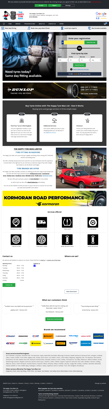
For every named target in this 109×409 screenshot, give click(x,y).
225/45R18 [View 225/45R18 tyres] (81, 390)
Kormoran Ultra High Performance (47, 396)
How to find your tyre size (81, 69)
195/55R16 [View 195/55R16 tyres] (61, 390)
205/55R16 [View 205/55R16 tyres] (41, 390)
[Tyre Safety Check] (41, 240)
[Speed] (96, 60)
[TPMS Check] (67, 223)
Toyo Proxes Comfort (71, 398)
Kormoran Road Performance (66, 396)
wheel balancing (32, 182)
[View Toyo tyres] (98, 343)
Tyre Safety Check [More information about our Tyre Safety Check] (55, 371)
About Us (42, 24)
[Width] (63, 60)
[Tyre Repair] (93, 223)
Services (17, 24)
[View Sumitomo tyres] (85, 343)
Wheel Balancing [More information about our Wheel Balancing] (77, 371)
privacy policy (96, 2)
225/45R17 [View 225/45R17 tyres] (48, 390)
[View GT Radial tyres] (10, 343)
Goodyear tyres (20, 175)
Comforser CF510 (60, 398)
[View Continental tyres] (48, 336)
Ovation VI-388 (79, 396)
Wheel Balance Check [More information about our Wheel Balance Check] (66, 371)
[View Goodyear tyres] (98, 336)
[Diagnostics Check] (16, 223)
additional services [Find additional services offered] (51, 132)
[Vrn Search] (73, 42)
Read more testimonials (54, 319)
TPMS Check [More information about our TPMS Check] (30, 371)
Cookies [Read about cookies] (43, 383)
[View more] (54, 90)
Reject (54, 5)
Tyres (10, 24)
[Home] (3, 24)
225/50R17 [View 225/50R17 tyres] (74, 390)
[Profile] (74, 60)
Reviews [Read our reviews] (21, 383)
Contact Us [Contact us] (52, 24)
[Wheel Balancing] (92, 240)
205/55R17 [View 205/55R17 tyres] (68, 390)
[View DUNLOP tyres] (60, 336)
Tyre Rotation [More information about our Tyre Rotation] (45, 371)
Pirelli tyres (38, 175)
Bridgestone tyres (35, 173)
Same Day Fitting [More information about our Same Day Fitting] (21, 371)
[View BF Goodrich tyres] (10, 336)
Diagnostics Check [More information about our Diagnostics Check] (11, 371)
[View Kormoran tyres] (35, 343)
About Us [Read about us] (14, 383)
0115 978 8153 (33, 17)
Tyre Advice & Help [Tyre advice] (29, 24)
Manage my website (100, 383)
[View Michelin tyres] (48, 343)
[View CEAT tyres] (35, 336)
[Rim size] (85, 60)
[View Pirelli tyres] (60, 343)
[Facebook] (35, 265)
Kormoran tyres (47, 175)
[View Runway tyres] (73, 343)
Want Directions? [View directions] (71, 291)
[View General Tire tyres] (85, 336)
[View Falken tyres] (73, 336)
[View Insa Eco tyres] (23, 343)
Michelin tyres (30, 175)
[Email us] (15, 397)
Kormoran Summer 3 (48, 398)
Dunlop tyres (11, 175)
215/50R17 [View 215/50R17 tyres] (88, 390)
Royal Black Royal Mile (84, 398)
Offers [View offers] (61, 24)
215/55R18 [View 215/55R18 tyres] (101, 390)
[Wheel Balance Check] (67, 240)
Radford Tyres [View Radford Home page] (7, 383)
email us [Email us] (42, 260)
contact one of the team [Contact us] (53, 260)
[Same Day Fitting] (41, 223)
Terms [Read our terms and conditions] (31, 383)
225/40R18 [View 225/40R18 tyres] (54, 390)
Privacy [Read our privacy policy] (26, 383)
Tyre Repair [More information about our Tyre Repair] (38, 371)
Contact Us (9, 285)
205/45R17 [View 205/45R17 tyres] (94, 390)
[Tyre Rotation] (16, 240)
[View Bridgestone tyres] (23, 336)
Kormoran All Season (90, 396)
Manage (68, 5)
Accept (41, 5)
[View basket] (105, 24)
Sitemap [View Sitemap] (37, 383)
